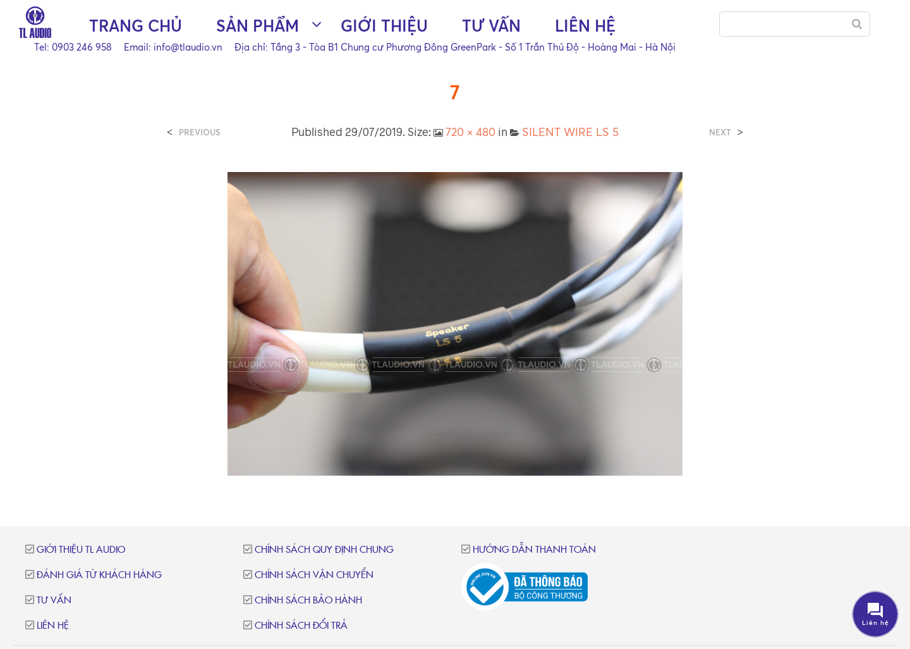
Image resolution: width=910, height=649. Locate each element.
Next (720, 132)
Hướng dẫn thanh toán (534, 550)
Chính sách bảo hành (308, 600)
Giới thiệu (384, 25)
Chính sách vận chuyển (314, 575)
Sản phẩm (257, 25)
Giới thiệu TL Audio (81, 550)
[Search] (857, 24)
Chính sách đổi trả (301, 626)
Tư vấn (491, 25)
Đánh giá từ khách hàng (99, 575)
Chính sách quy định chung (324, 550)
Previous (200, 132)
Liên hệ (585, 25)
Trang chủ (135, 25)
